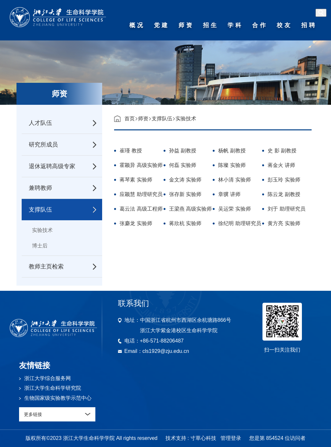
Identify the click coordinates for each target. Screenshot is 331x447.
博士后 (40, 245)
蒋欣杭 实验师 (185, 224)
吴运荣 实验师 (234, 210)
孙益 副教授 (182, 151)
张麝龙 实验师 (136, 224)
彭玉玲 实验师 (284, 180)
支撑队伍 (162, 118)
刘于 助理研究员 (286, 210)
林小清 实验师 (234, 180)
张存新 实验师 (185, 195)
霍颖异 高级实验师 (141, 166)
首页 (129, 118)
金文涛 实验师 (185, 180)
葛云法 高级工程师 (141, 210)
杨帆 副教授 (231, 151)
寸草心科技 (203, 438)
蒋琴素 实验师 (136, 180)
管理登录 (230, 438)
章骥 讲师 (229, 195)
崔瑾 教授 (131, 151)
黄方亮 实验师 (284, 224)
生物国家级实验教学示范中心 (57, 398)
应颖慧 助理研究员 (141, 195)
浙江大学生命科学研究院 (52, 388)
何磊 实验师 (182, 166)
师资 (143, 118)
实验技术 (42, 230)
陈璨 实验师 (231, 166)
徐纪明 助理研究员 (239, 224)
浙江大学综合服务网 (47, 378)
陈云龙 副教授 (284, 195)
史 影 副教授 (282, 151)
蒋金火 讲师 (281, 166)
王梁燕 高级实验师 (190, 210)
